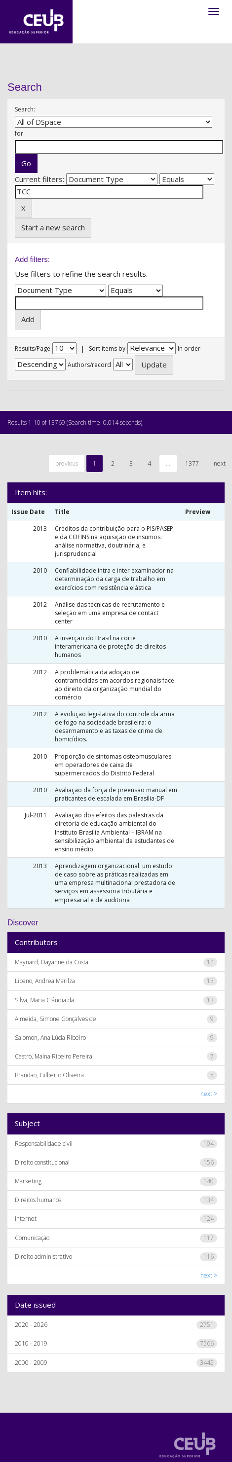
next (220, 463)
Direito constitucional (42, 1162)
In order (189, 348)
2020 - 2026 (31, 1324)
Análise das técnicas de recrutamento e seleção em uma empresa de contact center (110, 612)
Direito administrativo (43, 1256)
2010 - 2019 (31, 1343)
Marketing (28, 1181)
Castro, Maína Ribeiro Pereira (53, 1056)
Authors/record (89, 365)
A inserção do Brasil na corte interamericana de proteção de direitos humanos (110, 646)
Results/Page (32, 348)
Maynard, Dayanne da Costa (51, 962)
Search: (25, 109)
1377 (192, 463)
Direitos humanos (38, 1200)
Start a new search (53, 227)
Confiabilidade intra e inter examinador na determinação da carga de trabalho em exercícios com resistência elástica (114, 578)
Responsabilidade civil (44, 1143)
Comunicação (32, 1238)
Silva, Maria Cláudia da (44, 1000)
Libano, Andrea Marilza (45, 981)
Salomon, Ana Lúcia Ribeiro (50, 1037)
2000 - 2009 (31, 1362)
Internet (26, 1218)
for (19, 133)
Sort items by (107, 348)
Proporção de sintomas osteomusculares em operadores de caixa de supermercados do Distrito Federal (113, 764)
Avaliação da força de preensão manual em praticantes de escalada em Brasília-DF (116, 794)
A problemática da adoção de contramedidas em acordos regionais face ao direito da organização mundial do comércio (114, 684)
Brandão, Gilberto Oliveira (49, 1075)
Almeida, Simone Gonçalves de (55, 1019)
